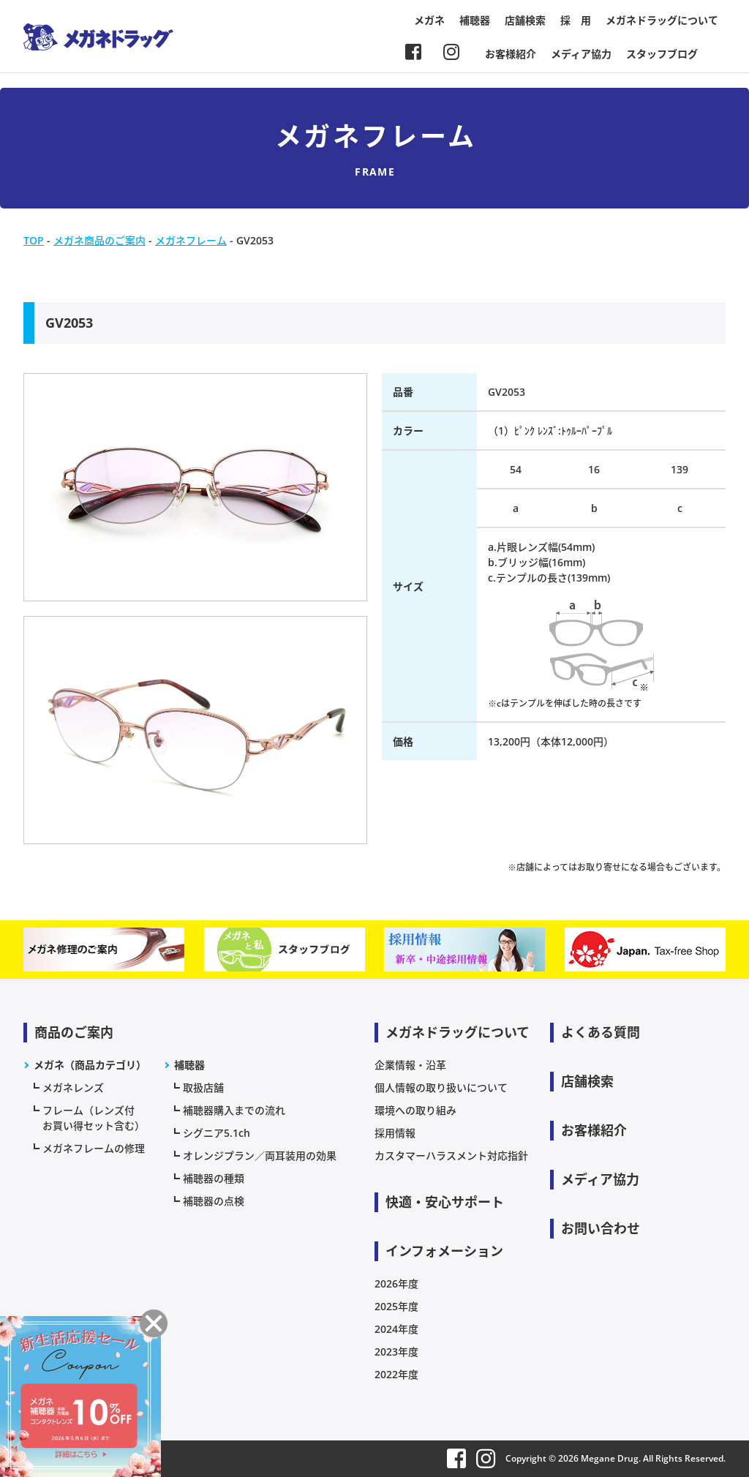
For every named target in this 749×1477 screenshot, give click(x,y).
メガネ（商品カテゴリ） (90, 1065)
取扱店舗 (203, 1087)
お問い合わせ (600, 1228)
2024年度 (396, 1329)
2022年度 (396, 1374)
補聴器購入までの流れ (234, 1110)
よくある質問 (600, 1032)
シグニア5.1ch (216, 1133)
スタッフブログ (662, 54)
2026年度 (396, 1283)
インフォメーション (444, 1251)
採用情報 (394, 1133)
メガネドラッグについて (662, 20)
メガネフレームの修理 (93, 1148)
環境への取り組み (415, 1110)
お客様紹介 (510, 54)
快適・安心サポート (444, 1202)
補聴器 (474, 20)
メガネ (429, 20)
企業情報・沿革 (410, 1065)
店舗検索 (525, 20)
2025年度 (396, 1306)
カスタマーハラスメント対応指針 (451, 1155)
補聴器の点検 (213, 1201)
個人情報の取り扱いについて (441, 1087)
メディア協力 (581, 54)
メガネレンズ (73, 1087)
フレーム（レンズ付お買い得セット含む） (93, 1117)
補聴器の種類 (213, 1178)
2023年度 (396, 1351)
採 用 (575, 20)
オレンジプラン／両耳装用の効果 (259, 1155)
